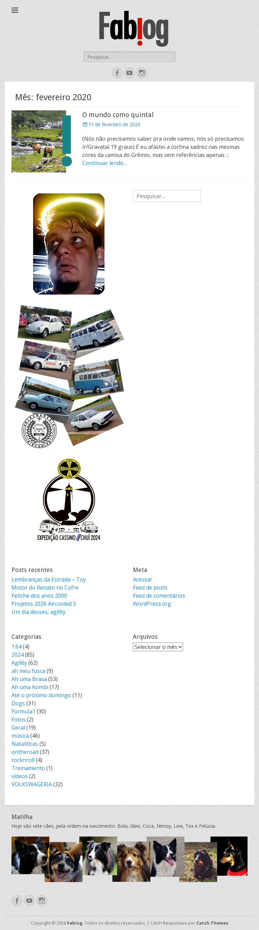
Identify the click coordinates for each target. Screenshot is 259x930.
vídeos (19, 776)
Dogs (18, 703)
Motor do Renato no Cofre (45, 587)
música (20, 735)
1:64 (16, 646)
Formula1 (23, 711)
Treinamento (28, 768)
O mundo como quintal (118, 115)
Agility (19, 662)
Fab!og (75, 923)
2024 (17, 654)
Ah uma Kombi (29, 687)
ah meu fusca (28, 671)
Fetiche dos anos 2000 (39, 595)
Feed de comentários (159, 595)
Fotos (18, 719)
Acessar (142, 579)
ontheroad (24, 752)
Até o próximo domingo (41, 695)
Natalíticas (24, 743)
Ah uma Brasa (29, 679)
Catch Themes (212, 923)
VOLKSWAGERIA (31, 784)
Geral (18, 727)
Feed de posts (150, 587)
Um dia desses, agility (38, 612)
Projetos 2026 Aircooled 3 (43, 603)
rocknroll (22, 760)
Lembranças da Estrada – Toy (48, 579)
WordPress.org (152, 603)
